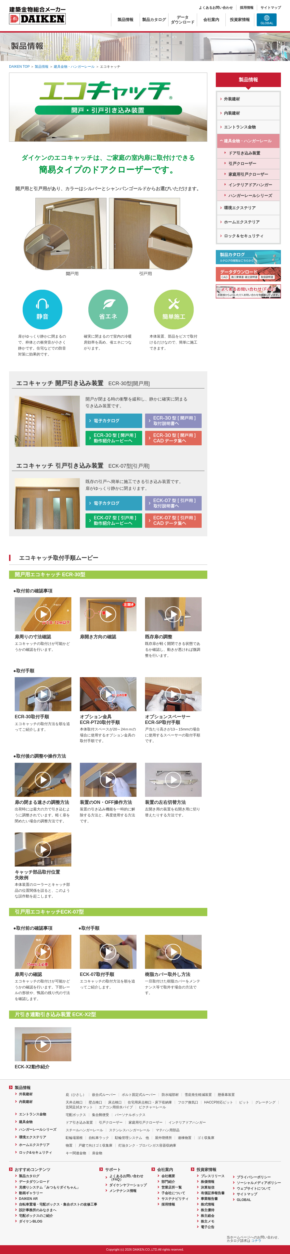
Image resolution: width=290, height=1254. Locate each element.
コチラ (256, 1240)
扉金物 (97, 1153)
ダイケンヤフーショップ (128, 1185)
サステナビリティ (175, 1198)
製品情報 (125, 19)
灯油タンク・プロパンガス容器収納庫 (147, 1145)
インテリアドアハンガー (250, 185)
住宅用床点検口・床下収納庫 (150, 1102)
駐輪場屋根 (74, 1137)
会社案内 (211, 19)
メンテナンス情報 (123, 1190)
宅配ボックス (76, 1115)
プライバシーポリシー (254, 1177)
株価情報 (207, 1181)
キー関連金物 (76, 1153)
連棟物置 (184, 1137)
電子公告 (207, 1227)
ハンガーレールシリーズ (250, 195)
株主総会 (207, 1215)
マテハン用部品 (168, 1130)
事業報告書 (209, 1198)
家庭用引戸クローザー (248, 174)
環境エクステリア (240, 208)
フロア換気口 (188, 1102)
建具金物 (26, 1122)
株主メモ (207, 1221)
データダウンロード (183, 19)
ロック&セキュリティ (35, 1152)
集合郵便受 (100, 1115)
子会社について (173, 1193)
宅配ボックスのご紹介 (36, 1215)
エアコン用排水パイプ (116, 1107)
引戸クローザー (242, 163)
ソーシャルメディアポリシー (259, 1183)
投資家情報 (240, 19)
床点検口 (115, 1102)
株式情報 (207, 1204)
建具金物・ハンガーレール (74, 67)
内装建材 (232, 113)
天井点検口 (74, 1102)
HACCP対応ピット (218, 1102)
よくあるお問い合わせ (216, 8)
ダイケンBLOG (30, 1221)
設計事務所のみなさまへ (37, 1210)
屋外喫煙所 (163, 1137)
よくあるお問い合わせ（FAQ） (126, 1177)
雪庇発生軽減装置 (198, 1094)
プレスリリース (213, 1176)
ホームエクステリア (242, 222)
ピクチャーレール (152, 1107)
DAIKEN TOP (19, 67)
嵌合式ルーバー (104, 1094)
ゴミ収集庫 (205, 1137)
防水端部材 (170, 1094)
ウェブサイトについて (254, 1188)
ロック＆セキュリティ (244, 236)
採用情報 (246, 8)
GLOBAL (244, 1200)
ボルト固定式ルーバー (139, 1094)
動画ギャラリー (31, 1193)
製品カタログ (154, 19)
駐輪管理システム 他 (132, 1137)
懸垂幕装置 (226, 1094)
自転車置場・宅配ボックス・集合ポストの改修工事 (58, 1204)
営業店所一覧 (171, 1187)
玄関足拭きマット (79, 1107)
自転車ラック (99, 1137)
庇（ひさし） (76, 1094)
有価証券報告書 (213, 1193)
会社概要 (168, 1176)
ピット (244, 1102)
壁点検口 (95, 1102)
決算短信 (207, 1187)
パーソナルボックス (130, 1115)
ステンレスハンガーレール (129, 1130)
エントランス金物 (240, 127)
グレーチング (265, 1102)
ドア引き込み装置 (244, 153)
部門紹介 (168, 1181)
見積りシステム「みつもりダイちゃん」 (49, 1187)
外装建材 (232, 99)
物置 (69, 1145)
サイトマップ (271, 8)
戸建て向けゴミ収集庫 (95, 1145)
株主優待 (207, 1210)
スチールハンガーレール (84, 1130)
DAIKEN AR (28, 1198)
